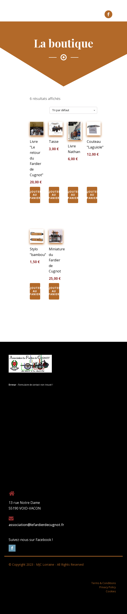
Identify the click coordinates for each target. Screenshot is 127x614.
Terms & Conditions (103, 583)
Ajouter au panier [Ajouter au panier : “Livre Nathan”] (73, 195)
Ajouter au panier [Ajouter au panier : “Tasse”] (54, 195)
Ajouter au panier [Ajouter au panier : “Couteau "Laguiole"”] (92, 195)
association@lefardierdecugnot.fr (36, 524)
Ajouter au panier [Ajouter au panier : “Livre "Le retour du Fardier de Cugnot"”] (35, 195)
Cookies (111, 591)
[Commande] (73, 110)
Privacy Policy (107, 587)
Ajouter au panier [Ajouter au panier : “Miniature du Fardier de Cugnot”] (54, 291)
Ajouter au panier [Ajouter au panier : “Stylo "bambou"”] (35, 291)
